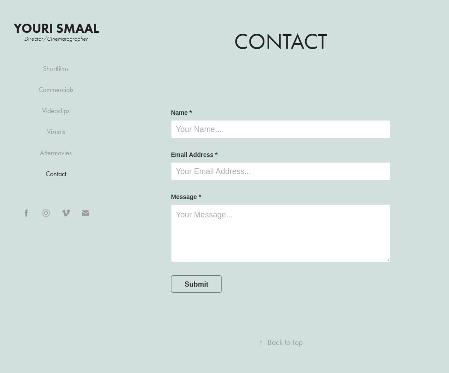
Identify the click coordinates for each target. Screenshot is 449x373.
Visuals (56, 132)
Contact (56, 174)
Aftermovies (56, 153)
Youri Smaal (56, 28)
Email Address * (194, 155)
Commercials (56, 89)
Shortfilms (56, 68)
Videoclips (56, 111)
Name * (181, 113)
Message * (186, 197)
